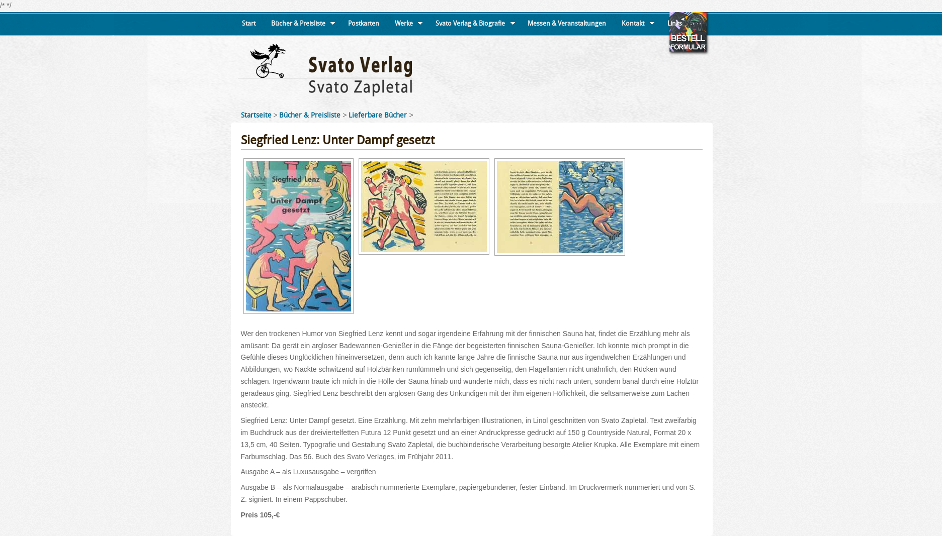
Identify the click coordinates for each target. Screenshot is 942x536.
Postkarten (363, 23)
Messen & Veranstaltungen (567, 23)
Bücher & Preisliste (303, 27)
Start (248, 23)
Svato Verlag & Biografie (475, 27)
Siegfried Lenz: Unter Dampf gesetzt (338, 140)
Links (674, 23)
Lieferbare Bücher (379, 115)
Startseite (256, 115)
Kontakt (638, 27)
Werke (409, 27)
